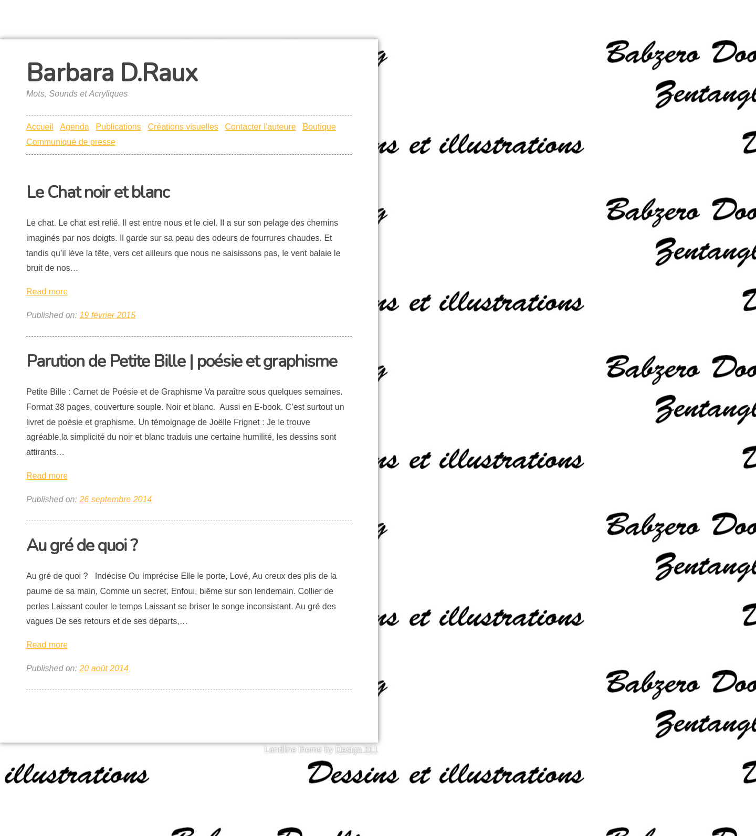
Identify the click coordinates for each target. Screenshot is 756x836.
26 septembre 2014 (115, 499)
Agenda (74, 126)
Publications (118, 126)
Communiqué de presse (71, 141)
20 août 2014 (103, 668)
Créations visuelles (183, 126)
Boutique (318, 126)
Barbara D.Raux (111, 73)
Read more (47, 291)
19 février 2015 (107, 315)
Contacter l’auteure (260, 126)
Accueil (40, 126)
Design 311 (356, 749)
